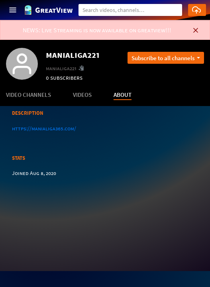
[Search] (130, 10)
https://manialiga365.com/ (44, 128)
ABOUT (122, 94)
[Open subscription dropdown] (166, 58)
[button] (173, 9)
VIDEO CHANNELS (28, 94)
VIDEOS (82, 94)
